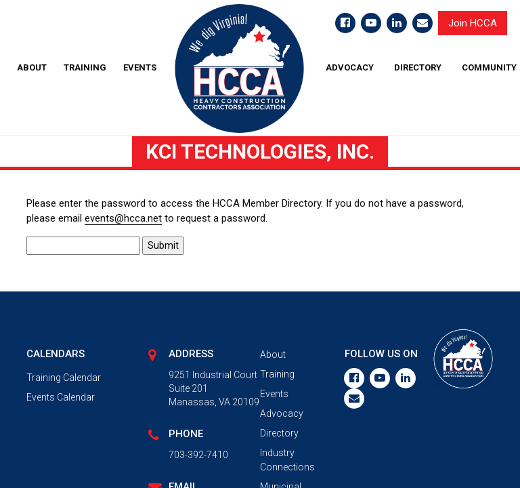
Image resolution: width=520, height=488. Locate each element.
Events (274, 393)
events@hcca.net (123, 218)
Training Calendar (63, 377)
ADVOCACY (350, 67)
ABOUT (32, 67)
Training (277, 374)
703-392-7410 (198, 454)
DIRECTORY (417, 67)
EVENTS (139, 67)
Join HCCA (472, 23)
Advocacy (281, 413)
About (273, 354)
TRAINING (85, 67)
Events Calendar (60, 397)
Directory (279, 433)
